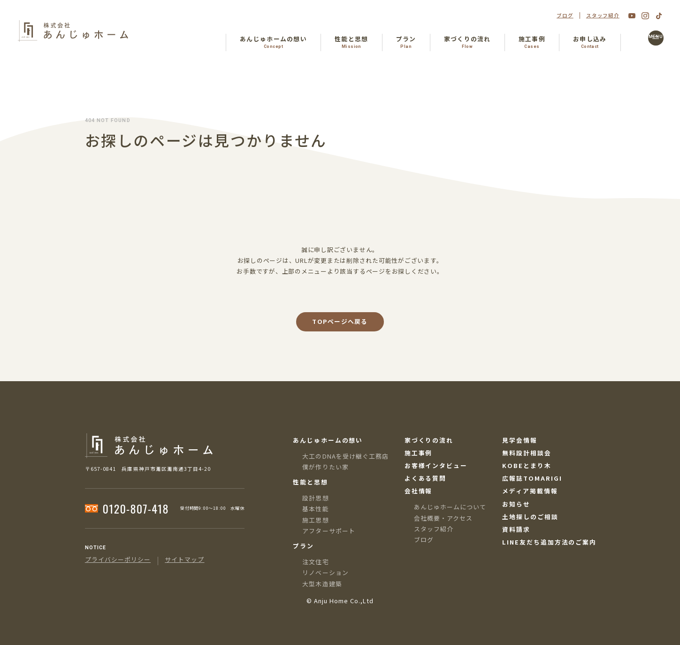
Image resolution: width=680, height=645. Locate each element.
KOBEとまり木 (526, 466)
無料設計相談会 (526, 453)
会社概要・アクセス (443, 518)
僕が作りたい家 (325, 466)
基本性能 (315, 508)
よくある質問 (426, 479)
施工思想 (315, 519)
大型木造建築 (322, 583)
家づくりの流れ (429, 441)
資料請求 (516, 530)
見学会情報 (519, 441)
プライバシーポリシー (118, 560)
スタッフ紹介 (602, 15)
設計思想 (315, 497)
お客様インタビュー (436, 466)
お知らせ (516, 504)
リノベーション (325, 572)
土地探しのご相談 (530, 517)
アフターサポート (328, 530)
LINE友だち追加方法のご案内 (549, 542)
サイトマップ (184, 560)
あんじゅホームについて (450, 506)
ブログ (565, 15)
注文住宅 (315, 561)
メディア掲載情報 (530, 491)
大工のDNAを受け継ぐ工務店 (345, 456)
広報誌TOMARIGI (532, 479)
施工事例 (419, 453)
